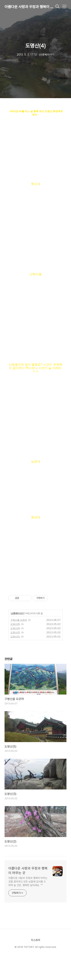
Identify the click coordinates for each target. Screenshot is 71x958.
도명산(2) (15, 632)
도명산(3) (15, 628)
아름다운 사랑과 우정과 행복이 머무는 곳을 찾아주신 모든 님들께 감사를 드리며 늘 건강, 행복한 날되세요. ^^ (27, 881)
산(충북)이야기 (17, 613)
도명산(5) (15, 624)
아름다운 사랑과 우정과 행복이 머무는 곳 (30, 7)
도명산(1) (15, 636)
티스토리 (35, 940)
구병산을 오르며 (18, 620)
